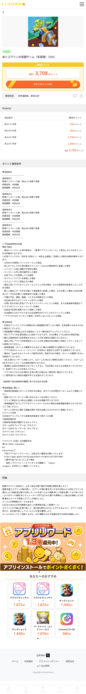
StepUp (6, 51)
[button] (19, 594)
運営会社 (70, 661)
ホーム (15, 661)
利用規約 (28, 661)
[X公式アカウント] (48, 656)
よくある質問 (43, 665)
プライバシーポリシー (49, 661)
